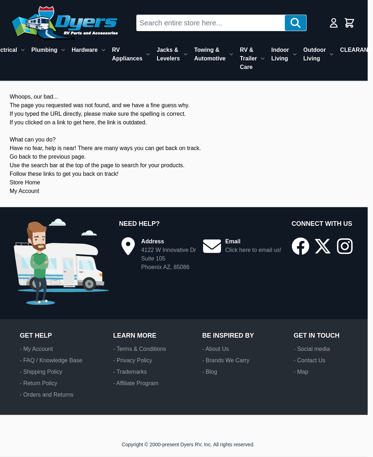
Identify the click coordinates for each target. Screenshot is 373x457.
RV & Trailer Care (248, 58)
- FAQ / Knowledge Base (51, 360)
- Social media (312, 349)
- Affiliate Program (135, 383)
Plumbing (44, 50)
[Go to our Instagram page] (345, 246)
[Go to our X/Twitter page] (323, 246)
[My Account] (333, 23)
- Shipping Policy (41, 372)
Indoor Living (280, 54)
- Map (301, 372)
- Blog (209, 372)
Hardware (85, 50)
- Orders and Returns (46, 395)
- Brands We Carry (225, 360)
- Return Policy (38, 383)
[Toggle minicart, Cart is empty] (349, 23)
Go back (20, 157)
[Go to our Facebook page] (300, 246)
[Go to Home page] (64, 22)
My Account (24, 191)
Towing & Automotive (210, 54)
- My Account (36, 349)
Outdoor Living (314, 54)
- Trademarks (130, 372)
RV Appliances (127, 54)
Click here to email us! (253, 250)
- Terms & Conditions (139, 349)
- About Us (215, 349)
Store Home (25, 182)
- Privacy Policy (132, 360)
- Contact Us (310, 360)
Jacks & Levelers (168, 54)
